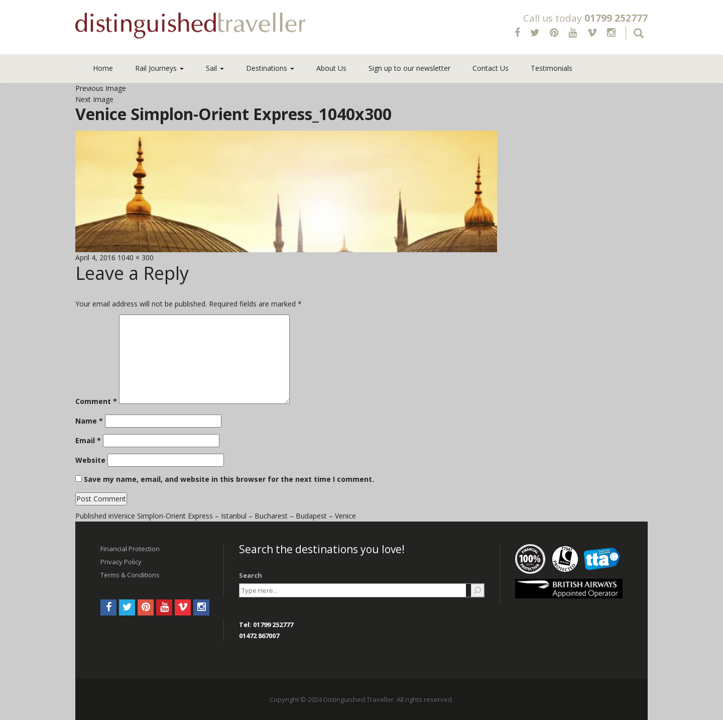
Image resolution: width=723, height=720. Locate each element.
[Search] (477, 590)
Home (103, 68)
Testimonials (551, 68)
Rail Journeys (159, 68)
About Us (331, 68)
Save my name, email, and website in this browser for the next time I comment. (229, 479)
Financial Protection (130, 548)
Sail (215, 68)
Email (88, 440)
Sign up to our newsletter (409, 68)
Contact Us (490, 68)
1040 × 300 (135, 257)
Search (250, 575)
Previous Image (100, 88)
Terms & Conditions (130, 574)
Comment (96, 401)
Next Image (94, 99)
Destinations (270, 68)
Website (90, 460)
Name (89, 421)
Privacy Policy (121, 561)
